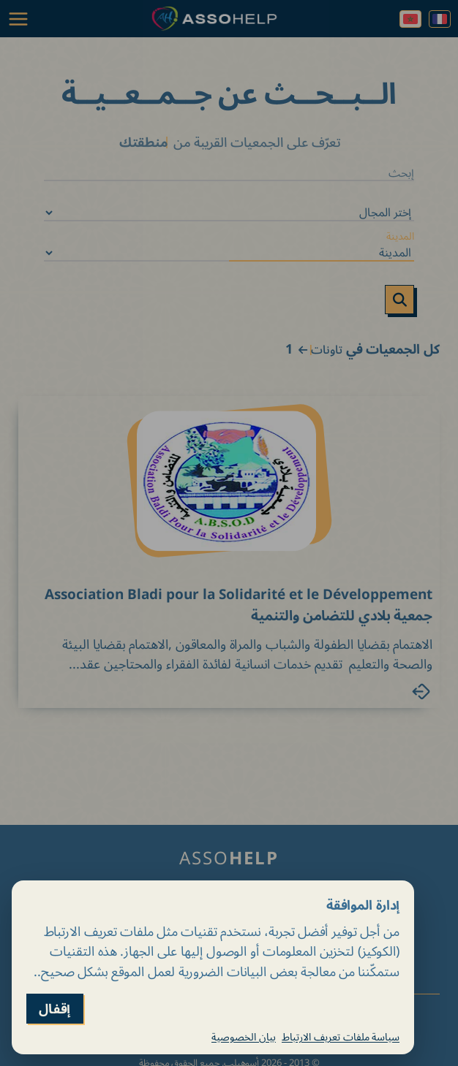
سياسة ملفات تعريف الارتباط (340, 1037)
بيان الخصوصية (243, 1037)
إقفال (55, 1008)
